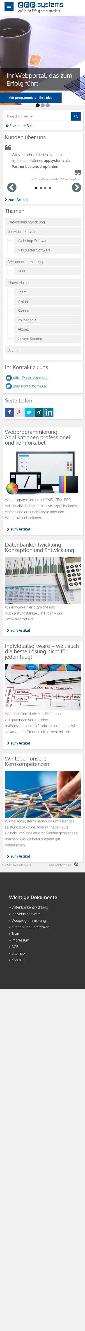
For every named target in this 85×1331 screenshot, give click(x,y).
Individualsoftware (22, 231)
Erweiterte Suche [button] (21, 125)
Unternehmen (19, 282)
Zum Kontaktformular (26, 386)
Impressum (20, 940)
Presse (23, 301)
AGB (14, 946)
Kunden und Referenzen (30, 927)
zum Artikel (18, 199)
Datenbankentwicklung (26, 222)
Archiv (13, 350)
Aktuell (23, 329)
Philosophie (27, 320)
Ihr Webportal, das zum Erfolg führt (34, 79)
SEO (21, 271)
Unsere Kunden (30, 338)
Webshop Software (33, 240)
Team (22, 292)
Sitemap (18, 953)
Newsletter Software (34, 250)
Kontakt (17, 960)
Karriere (24, 310)
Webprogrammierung (25, 262)
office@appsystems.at (26, 377)
